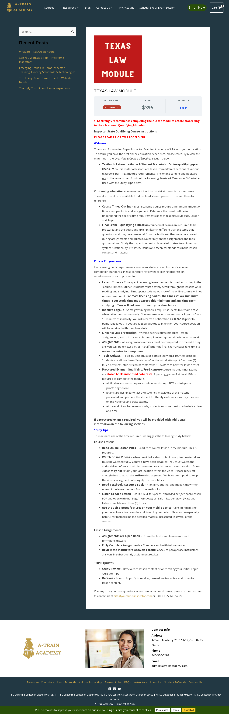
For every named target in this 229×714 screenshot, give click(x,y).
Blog (87, 7)
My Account (124, 7)
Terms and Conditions (41, 682)
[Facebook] (109, 688)
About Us (156, 682)
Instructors (140, 682)
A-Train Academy (104, 703)
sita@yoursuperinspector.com (133, 596)
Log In (183, 108)
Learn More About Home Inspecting (79, 682)
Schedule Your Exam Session (155, 7)
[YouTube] (119, 688)
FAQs (127, 682)
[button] (55, 7)
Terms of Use (113, 682)
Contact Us (103, 7)
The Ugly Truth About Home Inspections (44, 88)
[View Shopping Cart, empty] (216, 8)
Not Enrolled (111, 107)
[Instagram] (114, 688)
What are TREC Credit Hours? (37, 51)
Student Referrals (175, 682)
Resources (70, 7)
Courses (50, 7)
